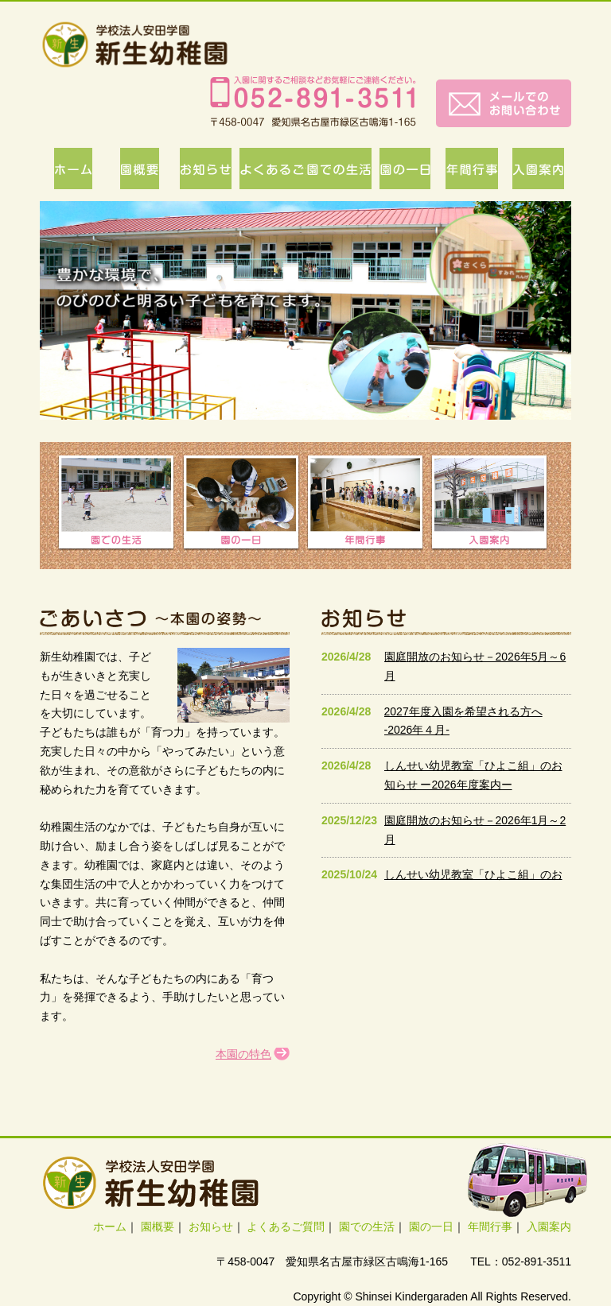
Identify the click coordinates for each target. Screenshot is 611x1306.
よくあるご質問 (286, 1226)
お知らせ (211, 1226)
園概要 (157, 1226)
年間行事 (490, 1226)
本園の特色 (243, 1054)
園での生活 (367, 1226)
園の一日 (431, 1226)
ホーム (109, 1226)
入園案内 (549, 1226)
